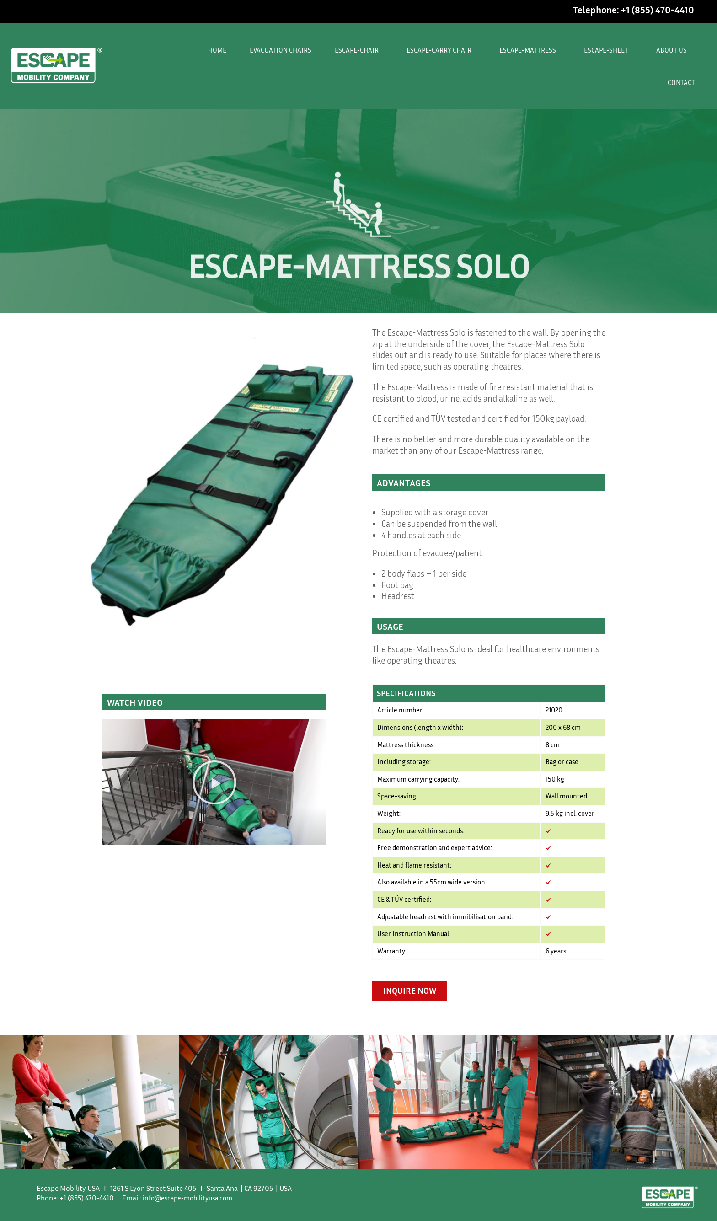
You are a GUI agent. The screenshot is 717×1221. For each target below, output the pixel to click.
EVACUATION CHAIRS (280, 50)
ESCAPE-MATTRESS (530, 49)
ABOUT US (673, 49)
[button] (214, 782)
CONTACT (681, 82)
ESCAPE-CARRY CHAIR (441, 49)
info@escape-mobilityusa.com (191, 1213)
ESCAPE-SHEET (608, 49)
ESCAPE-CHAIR (359, 49)
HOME (217, 50)
